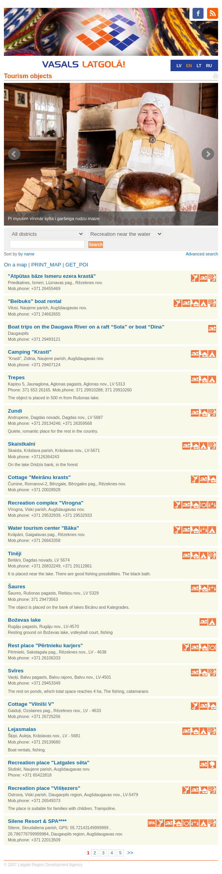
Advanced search (202, 254)
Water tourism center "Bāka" (43, 528)
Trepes (16, 377)
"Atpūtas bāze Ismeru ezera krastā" (52, 276)
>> (130, 853)
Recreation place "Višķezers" (44, 788)
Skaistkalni (21, 444)
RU (209, 65)
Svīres (16, 671)
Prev (14, 154)
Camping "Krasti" (29, 352)
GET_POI (76, 265)
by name (26, 254)
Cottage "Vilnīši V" (31, 704)
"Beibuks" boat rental (34, 301)
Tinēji (15, 553)
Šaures (16, 586)
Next (208, 154)
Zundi (15, 411)
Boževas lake (24, 620)
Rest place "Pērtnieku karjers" (45, 645)
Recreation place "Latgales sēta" (48, 763)
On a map (15, 265)
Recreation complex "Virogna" (45, 503)
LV (179, 65)
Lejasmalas (22, 729)
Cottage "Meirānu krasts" (39, 477)
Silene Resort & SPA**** (37, 821)
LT (198, 65)
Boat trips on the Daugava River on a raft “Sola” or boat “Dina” (86, 327)
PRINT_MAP (46, 265)
